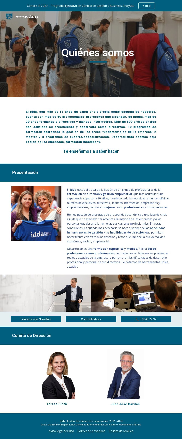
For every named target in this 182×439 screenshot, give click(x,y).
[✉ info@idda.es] (91, 319)
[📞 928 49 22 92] (146, 319)
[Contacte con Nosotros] (36, 319)
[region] (91, 5)
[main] (98, 54)
